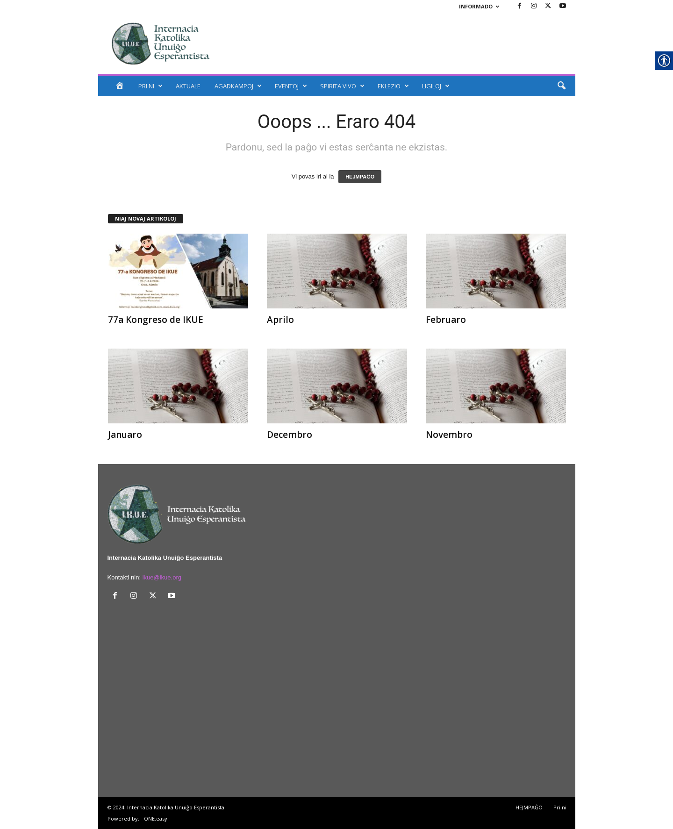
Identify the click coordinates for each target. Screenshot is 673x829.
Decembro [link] (289, 435)
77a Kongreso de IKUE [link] (155, 320)
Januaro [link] (125, 435)
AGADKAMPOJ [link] (238, 86)
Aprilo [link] (280, 320)
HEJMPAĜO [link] (359, 176)
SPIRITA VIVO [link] (342, 86)
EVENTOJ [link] (291, 86)
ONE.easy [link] (155, 818)
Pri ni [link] (559, 807)
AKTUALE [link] (188, 86)
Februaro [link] (446, 320)
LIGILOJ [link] (436, 86)
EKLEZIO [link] (393, 86)
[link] (519, 6)
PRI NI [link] (150, 86)
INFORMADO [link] (479, 6)
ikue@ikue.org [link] (162, 577)
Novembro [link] (449, 435)
